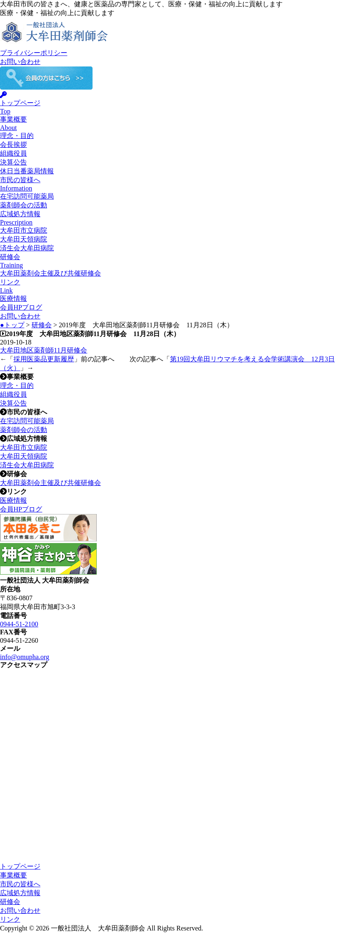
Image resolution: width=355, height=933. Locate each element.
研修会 (42, 325)
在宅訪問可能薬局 (27, 196)
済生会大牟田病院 (27, 248)
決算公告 (13, 162)
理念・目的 (17, 135)
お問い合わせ (20, 61)
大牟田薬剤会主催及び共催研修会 (50, 273)
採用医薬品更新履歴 (43, 359)
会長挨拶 (13, 144)
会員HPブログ (21, 307)
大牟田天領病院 (23, 239)
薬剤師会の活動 (23, 205)
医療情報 (13, 298)
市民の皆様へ (20, 884)
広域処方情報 (20, 892)
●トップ (12, 325)
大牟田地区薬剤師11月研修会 (43, 350)
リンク (10, 919)
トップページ (20, 866)
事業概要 (13, 875)
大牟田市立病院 (23, 230)
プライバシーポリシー (33, 52)
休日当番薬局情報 (27, 171)
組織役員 (13, 153)
